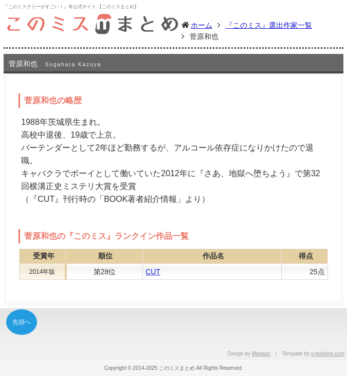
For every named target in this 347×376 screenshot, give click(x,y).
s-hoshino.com (327, 353)
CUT (152, 272)
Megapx (261, 353)
